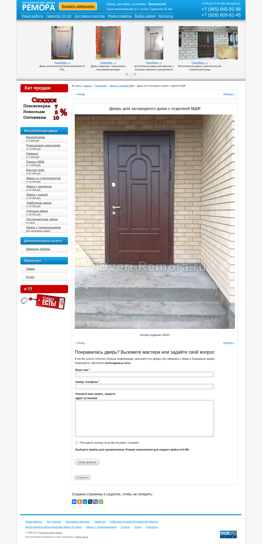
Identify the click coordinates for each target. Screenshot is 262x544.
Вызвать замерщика (78, 6)
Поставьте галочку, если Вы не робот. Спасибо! (109, 442)
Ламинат (32, 153)
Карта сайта (81, 537)
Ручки (30, 277)
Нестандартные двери (42, 219)
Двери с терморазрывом (43, 227)
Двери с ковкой (36, 194)
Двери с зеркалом (38, 186)
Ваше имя (82, 369)
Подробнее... (61, 62)
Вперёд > (229, 94)
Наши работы (32, 16)
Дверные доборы (38, 249)
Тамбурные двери (38, 202)
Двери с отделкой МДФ (122, 85)
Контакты (165, 16)
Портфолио (101, 85)
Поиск (138, 527)
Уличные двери (37, 211)
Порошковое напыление (43, 145)
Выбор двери (145, 16)
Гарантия (99, 521)
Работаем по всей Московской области (134, 521)
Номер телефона (87, 381)
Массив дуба (35, 170)
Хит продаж (37, 87)
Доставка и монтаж (90, 16)
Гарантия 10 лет (59, 16)
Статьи (125, 527)
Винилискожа (35, 137)
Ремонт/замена (120, 16)
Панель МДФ (35, 161)
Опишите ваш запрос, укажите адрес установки (95, 396)
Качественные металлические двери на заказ (53, 527)
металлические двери (50, 532)
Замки (30, 268)
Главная (87, 85)
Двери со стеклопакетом (43, 178)
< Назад (80, 94)
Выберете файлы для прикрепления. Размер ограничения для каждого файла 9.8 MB (132, 449)
